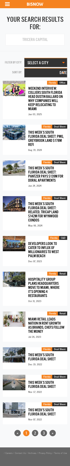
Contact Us (20, 453)
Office (62, 82)
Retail (63, 273)
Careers (9, 453)
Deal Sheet (60, 126)
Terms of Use (60, 453)
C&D (63, 237)
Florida (52, 82)
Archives (32, 453)
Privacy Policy (45, 453)
